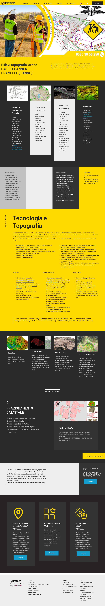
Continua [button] (90, 481)
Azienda (25, 3)
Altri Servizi (70, 3)
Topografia (36, 3)
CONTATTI (97, 3)
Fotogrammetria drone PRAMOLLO (86, 583)
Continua (20, 558)
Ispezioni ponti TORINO (86, 596)
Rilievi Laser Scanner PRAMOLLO (85, 599)
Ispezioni (59, 3)
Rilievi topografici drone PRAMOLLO (86, 587)
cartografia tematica (52, 282)
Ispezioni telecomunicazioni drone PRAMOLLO (86, 592)
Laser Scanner (48, 3)
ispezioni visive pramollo (23, 286)
